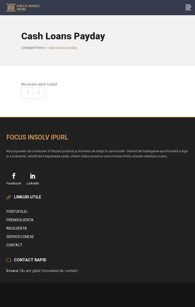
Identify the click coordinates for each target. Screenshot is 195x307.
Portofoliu (16, 212)
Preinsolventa (20, 220)
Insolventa (16, 228)
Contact (14, 245)
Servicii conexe (20, 237)
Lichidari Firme (32, 47)
